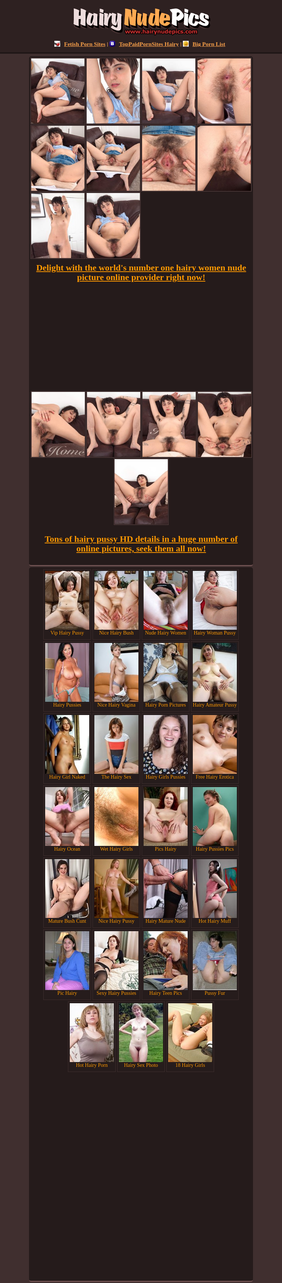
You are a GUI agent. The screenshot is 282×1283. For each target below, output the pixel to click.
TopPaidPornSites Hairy (144, 44)
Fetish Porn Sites (79, 44)
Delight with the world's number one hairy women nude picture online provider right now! (141, 272)
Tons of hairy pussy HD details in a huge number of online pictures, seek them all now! (141, 543)
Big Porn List (204, 44)
